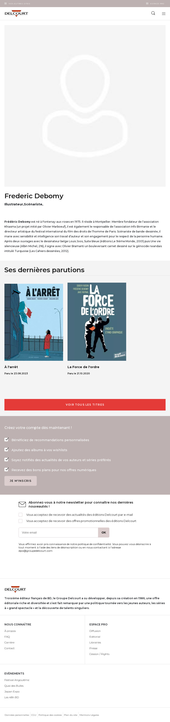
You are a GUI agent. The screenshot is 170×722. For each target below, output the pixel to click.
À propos (10, 631)
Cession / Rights (99, 654)
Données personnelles (17, 715)
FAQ (7, 636)
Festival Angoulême (16, 680)
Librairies (95, 642)
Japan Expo (11, 691)
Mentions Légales (89, 715)
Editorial (94, 636)
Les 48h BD (11, 697)
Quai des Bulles (13, 685)
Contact (9, 648)
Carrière (9, 642)
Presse (93, 648)
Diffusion (95, 631)
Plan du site (70, 715)
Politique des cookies (50, 715)
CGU (33, 715)
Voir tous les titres (85, 404)
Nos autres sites (19, 3)
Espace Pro (157, 3)
